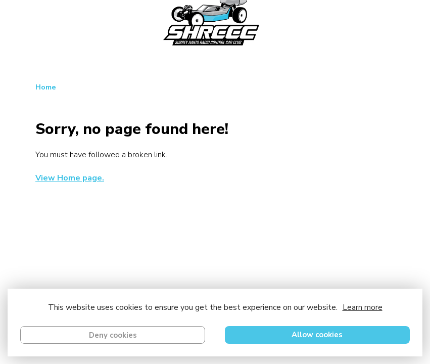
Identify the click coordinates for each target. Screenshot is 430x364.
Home (45, 87)
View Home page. (69, 178)
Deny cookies (113, 335)
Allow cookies (317, 335)
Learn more (363, 307)
